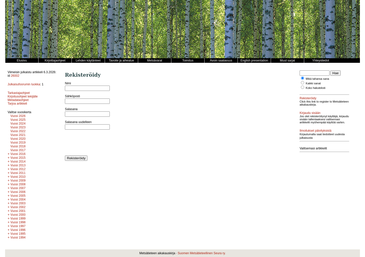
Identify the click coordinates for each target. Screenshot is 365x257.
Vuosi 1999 (18, 218)
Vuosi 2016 (18, 154)
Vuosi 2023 (18, 127)
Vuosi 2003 (18, 203)
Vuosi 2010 (18, 177)
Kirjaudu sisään (310, 113)
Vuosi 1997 (18, 226)
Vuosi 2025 (18, 120)
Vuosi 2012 (18, 169)
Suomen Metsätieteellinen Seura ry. (202, 253)
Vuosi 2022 (18, 131)
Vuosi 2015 (18, 158)
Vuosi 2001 (18, 211)
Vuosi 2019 (18, 142)
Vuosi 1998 (18, 222)
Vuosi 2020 (18, 139)
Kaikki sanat (313, 83)
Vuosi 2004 (18, 199)
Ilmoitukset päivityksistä (315, 130)
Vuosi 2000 (18, 214)
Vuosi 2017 (18, 150)
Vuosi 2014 (18, 161)
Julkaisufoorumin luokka (24, 84)
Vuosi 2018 (18, 146)
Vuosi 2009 (18, 180)
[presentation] (103, 142)
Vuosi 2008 (18, 184)
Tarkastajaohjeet (19, 93)
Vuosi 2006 (18, 192)
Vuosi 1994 (18, 237)
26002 (15, 75)
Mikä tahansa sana (317, 78)
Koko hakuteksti (315, 87)
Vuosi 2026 (18, 116)
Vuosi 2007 (18, 188)
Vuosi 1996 (18, 230)
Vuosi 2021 (18, 135)
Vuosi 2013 (18, 165)
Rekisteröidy (308, 98)
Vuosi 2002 (18, 207)
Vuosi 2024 (18, 123)
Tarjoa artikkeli (17, 103)
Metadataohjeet (18, 100)
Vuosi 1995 (18, 233)
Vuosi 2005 (18, 195)
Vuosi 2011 (18, 173)
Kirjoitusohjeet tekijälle (23, 96)
